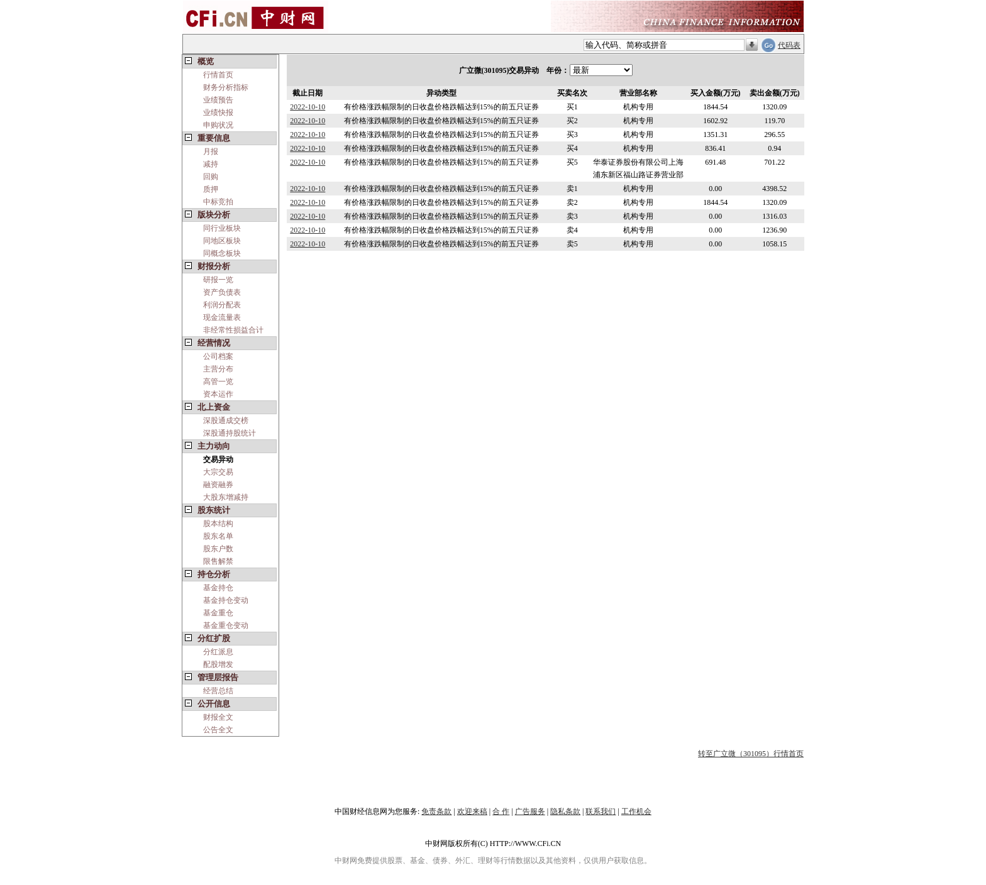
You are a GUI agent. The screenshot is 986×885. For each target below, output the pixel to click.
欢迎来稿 (472, 811)
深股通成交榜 (225, 420)
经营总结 (218, 690)
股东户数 (218, 548)
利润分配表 (222, 304)
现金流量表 (222, 317)
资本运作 (218, 394)
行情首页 (218, 74)
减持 (210, 164)
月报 (210, 151)
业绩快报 (218, 112)
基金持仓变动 (225, 600)
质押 (210, 189)
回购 (210, 176)
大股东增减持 (225, 497)
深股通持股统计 (229, 433)
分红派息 (218, 651)
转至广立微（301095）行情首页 (751, 753)
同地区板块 (222, 240)
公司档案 (218, 356)
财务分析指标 (225, 87)
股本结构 (218, 523)
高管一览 (218, 381)
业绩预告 (218, 100)
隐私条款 (565, 811)
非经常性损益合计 (233, 330)
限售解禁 (218, 561)
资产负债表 (222, 292)
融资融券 (218, 484)
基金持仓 (218, 587)
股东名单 (218, 536)
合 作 (500, 811)
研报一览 (218, 279)
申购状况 (218, 125)
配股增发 (218, 664)
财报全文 (218, 717)
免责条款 (436, 811)
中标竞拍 (218, 201)
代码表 (789, 45)
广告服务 (530, 811)
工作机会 (636, 811)
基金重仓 (218, 612)
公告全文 (218, 729)
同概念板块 (222, 253)
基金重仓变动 (225, 625)
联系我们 (600, 811)
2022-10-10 (307, 106)
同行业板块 (222, 228)
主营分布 (218, 369)
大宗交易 (218, 472)
